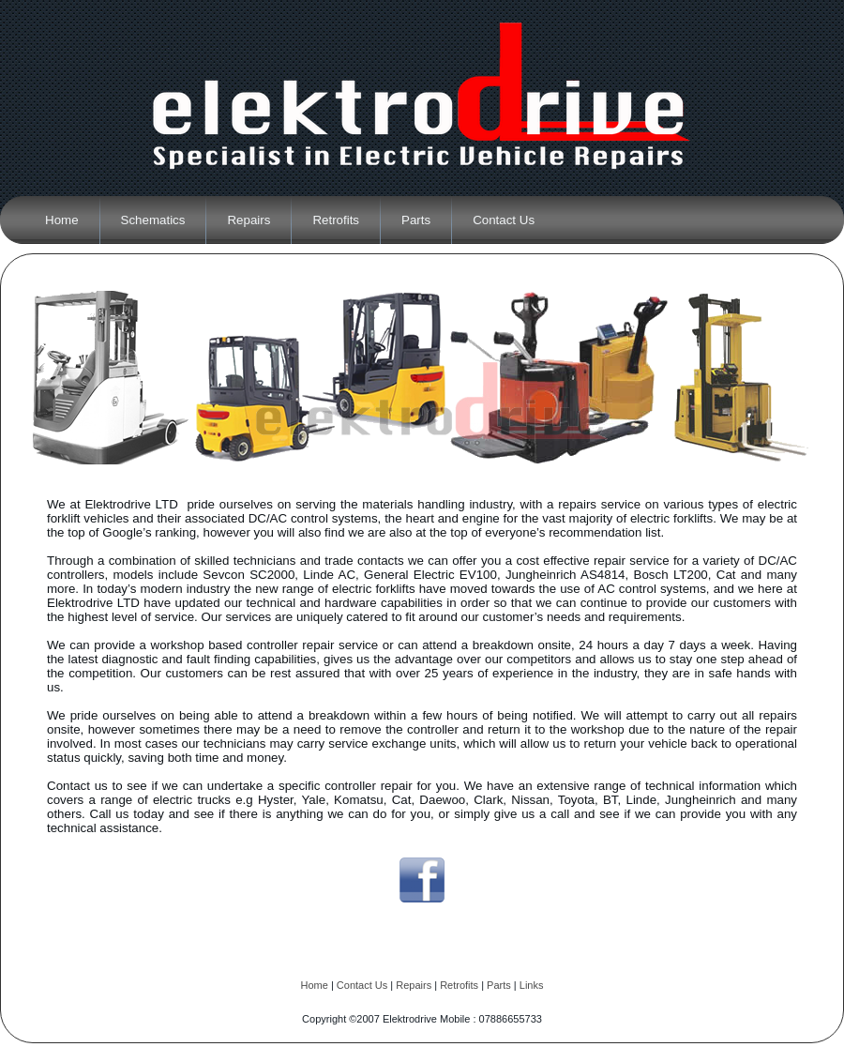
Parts (499, 985)
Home (314, 985)
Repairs (413, 985)
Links (532, 985)
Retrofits (459, 985)
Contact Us (362, 985)
